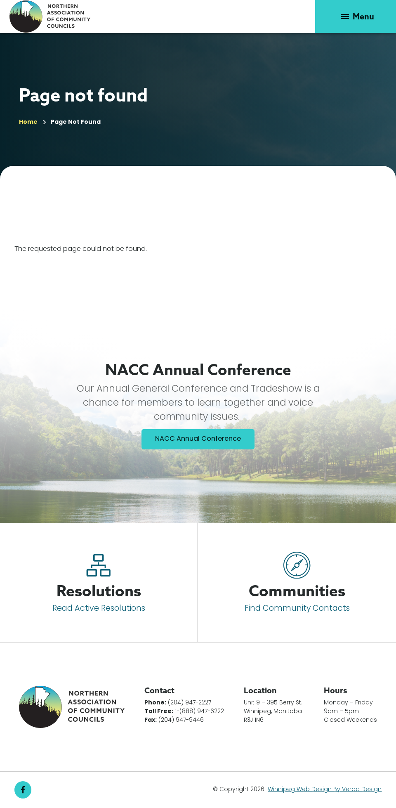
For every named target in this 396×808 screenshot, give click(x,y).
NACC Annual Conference (198, 439)
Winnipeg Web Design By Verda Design (325, 789)
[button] (355, 16)
